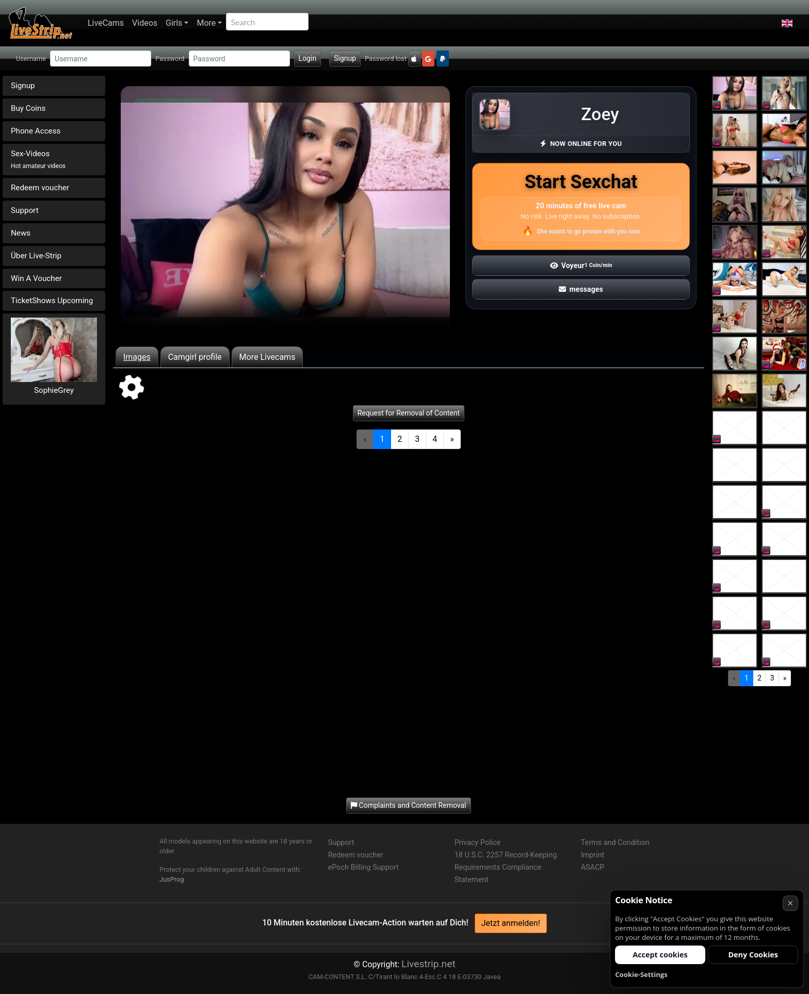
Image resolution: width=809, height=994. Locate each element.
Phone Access (35, 131)
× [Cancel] (790, 903)
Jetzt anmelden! (510, 923)
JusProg (171, 879)
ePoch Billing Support (363, 867)
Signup (345, 58)
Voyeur (581, 265)
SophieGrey (54, 390)
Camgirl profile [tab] (195, 357)
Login (308, 58)
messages (581, 289)
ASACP (593, 867)
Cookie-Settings (641, 974)
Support (25, 210)
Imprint (593, 855)
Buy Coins (28, 108)
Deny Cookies (753, 954)
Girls (174, 23)
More (206, 23)
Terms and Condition (615, 842)
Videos (144, 23)
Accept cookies (660, 954)
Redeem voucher (40, 187)
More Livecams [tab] (267, 357)
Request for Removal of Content (409, 413)
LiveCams (106, 23)
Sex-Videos (38, 159)
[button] (787, 23)
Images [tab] (137, 357)
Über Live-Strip (36, 255)
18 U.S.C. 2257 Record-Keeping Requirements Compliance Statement (506, 867)
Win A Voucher (36, 278)
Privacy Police (477, 842)
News (20, 233)
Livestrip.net (428, 964)
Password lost (386, 58)
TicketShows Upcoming (52, 300)
